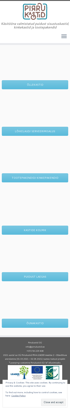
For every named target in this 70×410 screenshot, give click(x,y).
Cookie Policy (18, 395)
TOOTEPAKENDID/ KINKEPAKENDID (35, 178)
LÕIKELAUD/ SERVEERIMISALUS (35, 131)
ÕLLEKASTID (35, 85)
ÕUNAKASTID (35, 323)
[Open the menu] (64, 36)
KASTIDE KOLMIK (35, 230)
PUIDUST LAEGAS (35, 277)
